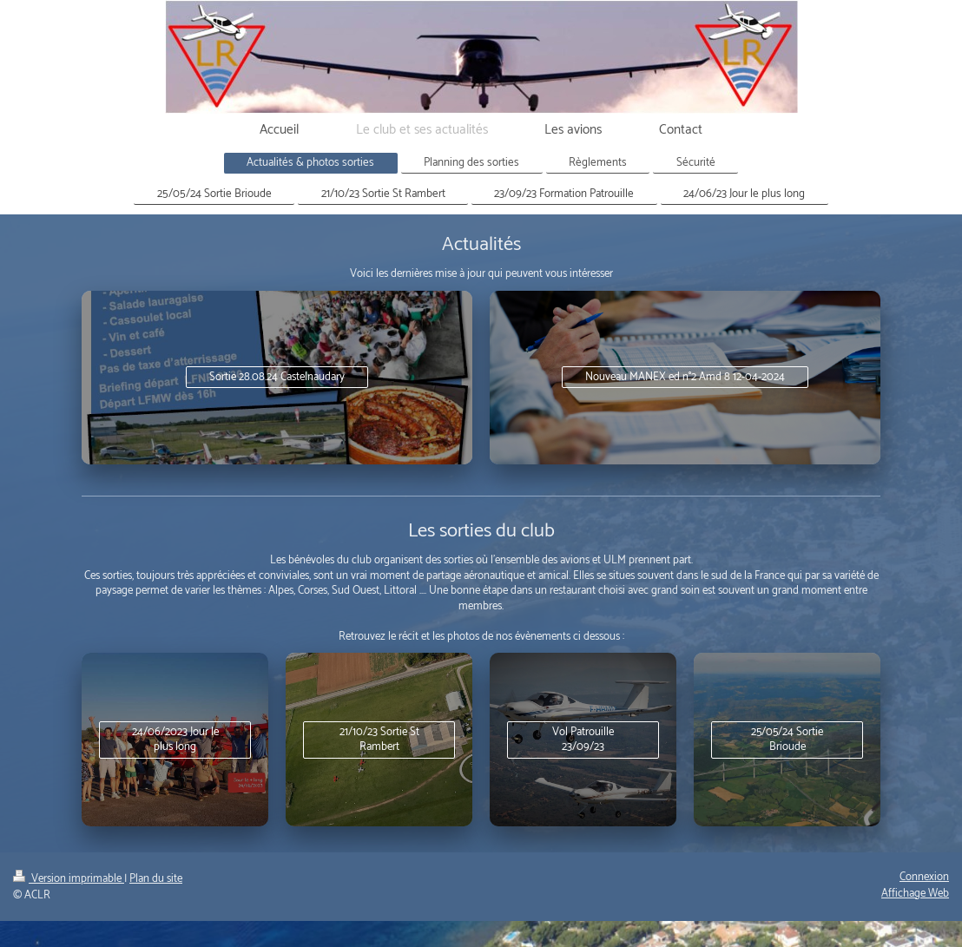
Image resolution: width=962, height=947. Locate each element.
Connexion (924, 877)
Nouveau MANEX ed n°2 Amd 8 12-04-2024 (685, 377)
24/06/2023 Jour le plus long (175, 740)
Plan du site (155, 879)
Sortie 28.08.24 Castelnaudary (277, 377)
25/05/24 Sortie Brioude (787, 740)
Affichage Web (915, 894)
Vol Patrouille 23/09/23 (583, 740)
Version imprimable (68, 879)
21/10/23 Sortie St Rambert (379, 740)
